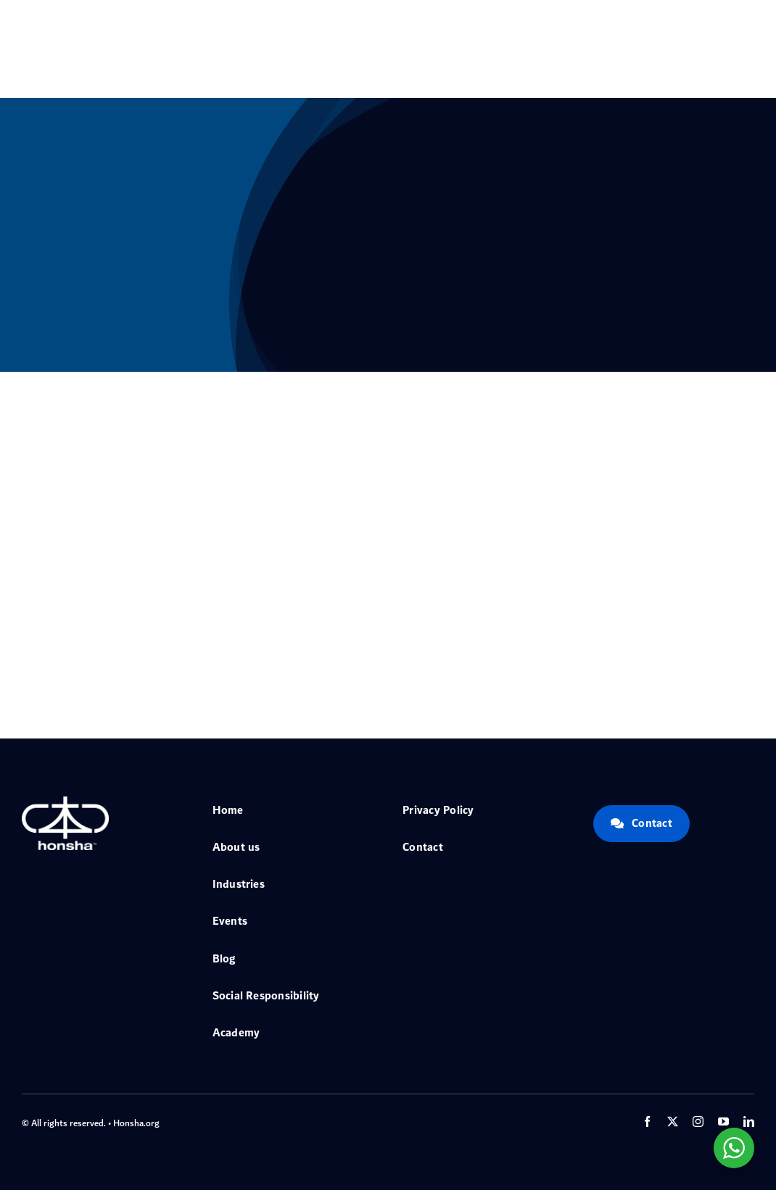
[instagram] (698, 1121)
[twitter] (672, 1121)
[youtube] (723, 1121)
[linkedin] (748, 1121)
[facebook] (647, 1121)
